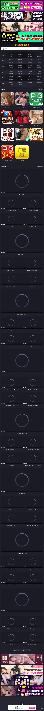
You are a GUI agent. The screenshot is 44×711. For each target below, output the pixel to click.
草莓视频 (30, 82)
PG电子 (11, 54)
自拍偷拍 (20, 59)
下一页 (24, 650)
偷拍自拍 (20, 65)
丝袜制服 (20, 62)
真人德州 (20, 54)
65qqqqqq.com (22, 45)
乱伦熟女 (30, 67)
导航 (3, 83)
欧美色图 (30, 71)
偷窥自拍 (11, 71)
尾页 (29, 650)
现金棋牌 (30, 56)
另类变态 (39, 67)
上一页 (19, 650)
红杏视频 (11, 85)
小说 (3, 78)
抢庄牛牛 (39, 56)
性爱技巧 (39, 79)
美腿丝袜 (11, 73)
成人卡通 (30, 65)
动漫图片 (39, 71)
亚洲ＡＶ (11, 59)
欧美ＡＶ (30, 59)
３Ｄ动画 (39, 59)
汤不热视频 (39, 82)
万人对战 (30, 54)
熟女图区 (30, 73)
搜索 (40, 48)
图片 (3, 72)
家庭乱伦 (20, 76)
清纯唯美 (20, 73)
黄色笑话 (30, 79)
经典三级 (20, 67)
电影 (3, 66)
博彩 (3, 55)
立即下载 (32, 708)
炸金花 (20, 56)
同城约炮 (11, 82)
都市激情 (11, 76)
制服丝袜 (11, 67)
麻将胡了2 (11, 56)
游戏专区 (39, 54)
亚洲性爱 (11, 65)
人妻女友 (30, 76)
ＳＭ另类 (39, 62)
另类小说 (20, 79)
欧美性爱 (39, 65)
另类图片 (39, 73)
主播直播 (30, 62)
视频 (3, 61)
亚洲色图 (20, 71)
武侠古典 (39, 76)
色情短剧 (20, 85)
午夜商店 (20, 82)
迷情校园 (11, 79)
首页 (15, 650)
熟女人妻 (11, 62)
